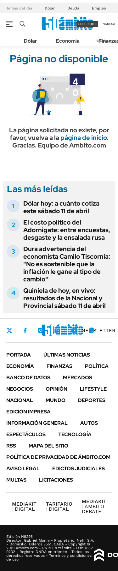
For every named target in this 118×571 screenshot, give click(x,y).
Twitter (9, 330)
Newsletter (98, 331)
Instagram (40, 330)
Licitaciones (56, 480)
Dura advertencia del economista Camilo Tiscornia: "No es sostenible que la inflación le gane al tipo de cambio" (66, 264)
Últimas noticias (66, 355)
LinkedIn (57, 330)
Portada (18, 355)
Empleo (99, 8)
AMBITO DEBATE (94, 506)
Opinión (56, 389)
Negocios (19, 389)
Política (97, 366)
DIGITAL (24, 506)
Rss (11, 445)
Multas (16, 480)
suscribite (87, 24)
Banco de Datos (28, 377)
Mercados (77, 377)
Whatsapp (91, 330)
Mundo (55, 400)
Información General (37, 423)
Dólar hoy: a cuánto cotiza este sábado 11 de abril (61, 207)
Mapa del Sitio (48, 445)
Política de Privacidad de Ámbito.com (58, 457)
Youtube (74, 330)
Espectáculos (26, 434)
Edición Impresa (28, 411)
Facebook (25, 330)
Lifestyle (93, 389)
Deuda (73, 8)
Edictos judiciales (78, 468)
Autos (89, 423)
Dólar (50, 8)
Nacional (19, 400)
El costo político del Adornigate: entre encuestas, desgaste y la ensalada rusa (66, 230)
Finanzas (59, 366)
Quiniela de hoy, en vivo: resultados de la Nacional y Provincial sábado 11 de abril (64, 298)
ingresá (108, 24)
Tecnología (75, 434)
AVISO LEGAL (23, 468)
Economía (68, 41)
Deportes (91, 400)
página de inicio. (84, 138)
